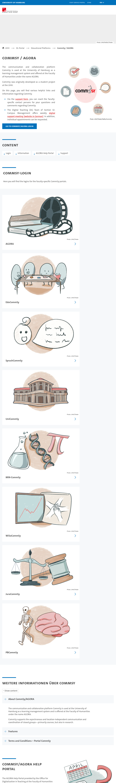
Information (23, 153)
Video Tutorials (11, 569)
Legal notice (65, 697)
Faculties (71, 743)
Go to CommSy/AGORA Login (19, 126)
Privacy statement (81, 697)
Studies (5, 735)
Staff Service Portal (77, 2)
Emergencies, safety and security (102, 749)
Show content (11, 405)
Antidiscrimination (101, 754)
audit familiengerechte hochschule (85, 768)
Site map (108, 697)
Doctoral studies (40, 743)
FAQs (6, 578)
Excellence (72, 739)
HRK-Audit (101, 767)
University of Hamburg (13, 2)
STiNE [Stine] (89, 2)
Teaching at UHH (40, 739)
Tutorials (8, 560)
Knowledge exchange (42, 751)
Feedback (53, 697)
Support (64, 153)
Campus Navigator (101, 739)
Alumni (70, 747)
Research (36, 735)
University (71, 735)
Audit (92, 766)
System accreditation (110, 767)
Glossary (8, 587)
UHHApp (97, 743)
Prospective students (12, 739)
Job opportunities (40, 747)
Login (8, 153)
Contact (96, 735)
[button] (101, 2)
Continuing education (12, 743)
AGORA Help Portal (45, 153)
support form (21, 99)
